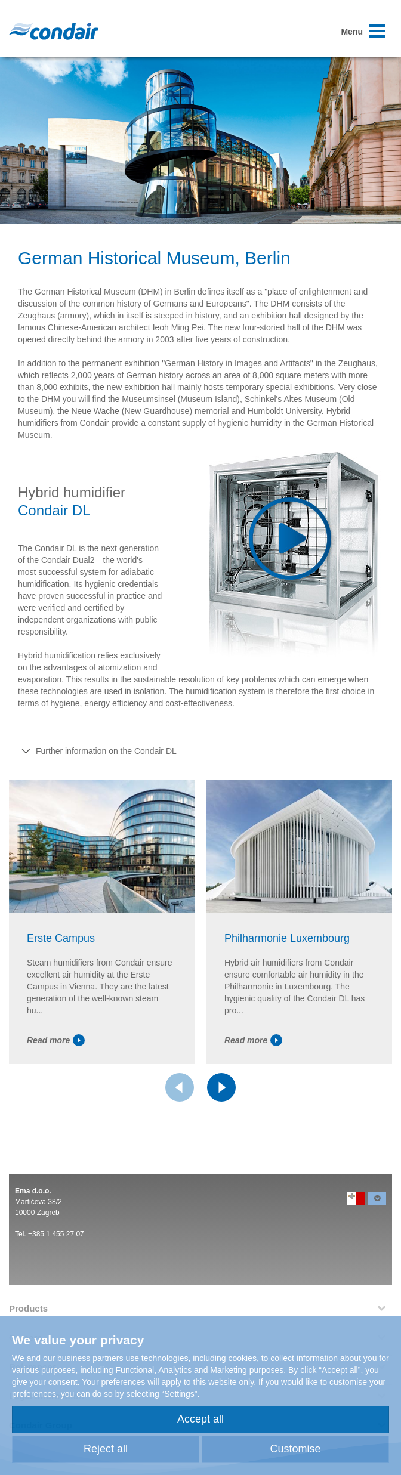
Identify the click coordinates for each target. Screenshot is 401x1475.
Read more (56, 1040)
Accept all (200, 1419)
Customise (295, 1449)
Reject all (106, 1449)
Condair (53, 31)
